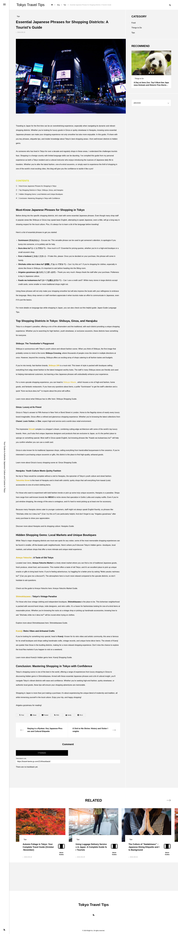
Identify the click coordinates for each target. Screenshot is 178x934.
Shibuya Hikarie (69, 382)
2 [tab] (151, 73)
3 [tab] (153, 73)
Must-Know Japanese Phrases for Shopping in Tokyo (37, 186)
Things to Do (136, 28)
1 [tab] (149, 73)
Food (133, 23)
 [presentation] (169, 800)
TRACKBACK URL (21, 758)
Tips (133, 33)
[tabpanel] (151, 69)
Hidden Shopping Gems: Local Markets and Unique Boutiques (41, 194)
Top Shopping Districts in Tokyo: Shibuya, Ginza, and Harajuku (41, 190)
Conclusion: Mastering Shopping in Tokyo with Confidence (39, 198)
